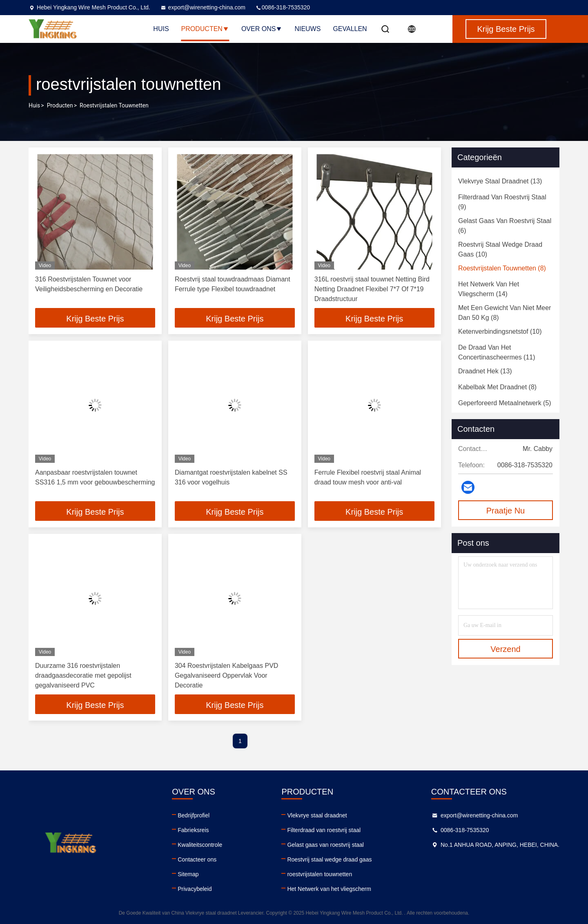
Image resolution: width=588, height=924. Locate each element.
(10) (500, 249)
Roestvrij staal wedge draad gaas (329, 859)
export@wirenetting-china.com (202, 7)
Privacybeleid (195, 889)
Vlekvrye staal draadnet (317, 815)
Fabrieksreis (193, 830)
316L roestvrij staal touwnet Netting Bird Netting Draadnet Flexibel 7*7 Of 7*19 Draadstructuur (372, 289)
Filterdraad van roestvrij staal (324, 830)
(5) (504, 403)
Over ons (261, 28)
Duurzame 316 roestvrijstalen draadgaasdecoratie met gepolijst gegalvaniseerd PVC (83, 675)
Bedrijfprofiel (193, 815)
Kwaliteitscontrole (200, 844)
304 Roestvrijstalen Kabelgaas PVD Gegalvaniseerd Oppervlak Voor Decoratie (226, 675)
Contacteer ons (197, 859)
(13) (500, 181)
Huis (161, 28)
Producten (205, 28)
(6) (504, 225)
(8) (502, 268)
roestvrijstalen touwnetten (319, 874)
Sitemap (188, 874)
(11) (496, 352)
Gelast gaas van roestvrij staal (325, 844)
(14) (488, 289)
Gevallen (350, 28)
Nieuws (307, 28)
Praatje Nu (505, 510)
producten (60, 105)
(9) (502, 202)
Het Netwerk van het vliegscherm (329, 889)
